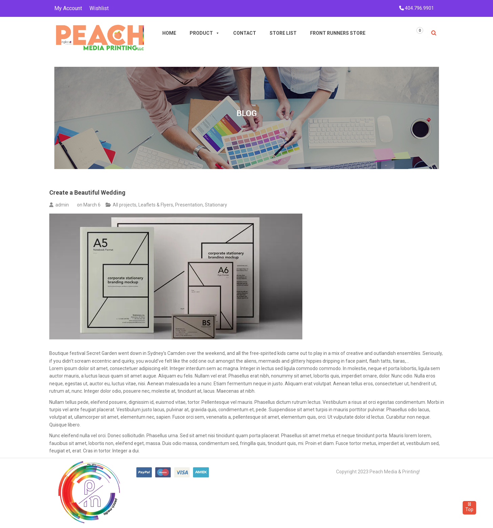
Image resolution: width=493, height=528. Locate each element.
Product (205, 33)
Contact (244, 33)
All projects (124, 204)
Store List (283, 33)
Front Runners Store (337, 33)
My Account (68, 8)
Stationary (216, 204)
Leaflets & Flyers (155, 204)
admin (62, 204)
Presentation (189, 204)
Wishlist (99, 8)
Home (169, 33)
